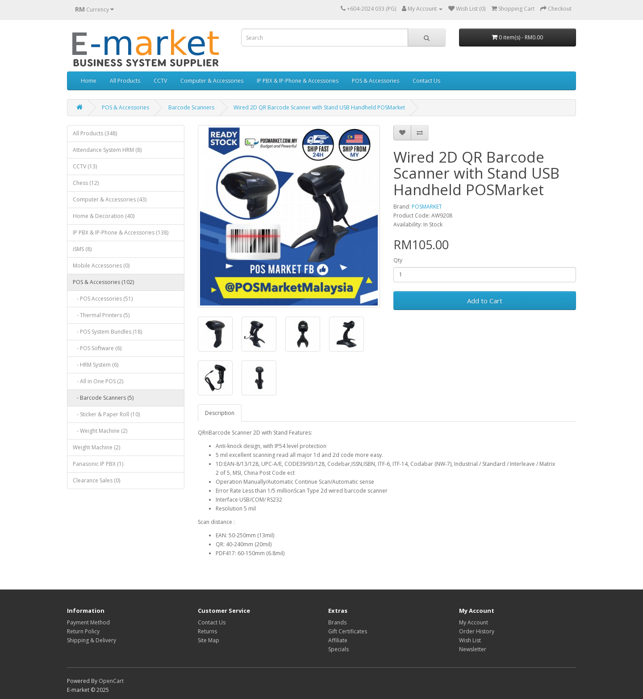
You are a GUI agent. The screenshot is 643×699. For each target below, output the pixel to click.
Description (219, 413)
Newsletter (472, 649)
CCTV (160, 80)
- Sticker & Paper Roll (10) (106, 414)
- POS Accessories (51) (103, 298)
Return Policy (83, 631)
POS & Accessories (375, 80)
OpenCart (111, 681)
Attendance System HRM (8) (107, 150)
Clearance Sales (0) (96, 480)
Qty (397, 260)
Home (88, 80)
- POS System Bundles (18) (107, 331)
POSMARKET (427, 206)
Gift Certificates (347, 631)
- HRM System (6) (95, 364)
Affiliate (337, 640)
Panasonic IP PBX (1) (98, 464)
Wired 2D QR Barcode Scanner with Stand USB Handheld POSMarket (319, 107)
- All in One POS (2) (98, 381)
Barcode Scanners (191, 107)
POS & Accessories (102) (103, 282)
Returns (207, 631)
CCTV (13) (85, 166)
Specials (338, 649)
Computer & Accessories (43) (109, 199)
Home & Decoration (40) (103, 216)
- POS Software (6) (97, 348)
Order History (476, 631)
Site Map (208, 640)
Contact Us (426, 80)
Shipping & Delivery (91, 640)
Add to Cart (484, 300)
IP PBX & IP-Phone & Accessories (297, 80)
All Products (125, 80)
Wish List (470, 640)
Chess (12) (86, 183)
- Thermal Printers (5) (101, 315)
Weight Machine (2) (96, 447)
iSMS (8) (82, 249)
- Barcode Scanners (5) (103, 398)
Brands (337, 622)
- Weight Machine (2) (100, 431)
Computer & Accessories (211, 80)
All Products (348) (95, 133)
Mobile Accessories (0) (101, 265)
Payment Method (88, 622)
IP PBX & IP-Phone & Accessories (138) (120, 232)
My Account (473, 622)
